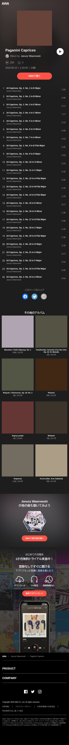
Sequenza (18, 479)
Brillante (51, 436)
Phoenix (51, 393)
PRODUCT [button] (9, 668)
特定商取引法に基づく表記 (12, 711)
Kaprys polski (17, 436)
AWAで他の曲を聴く (34, 538)
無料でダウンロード (34, 593)
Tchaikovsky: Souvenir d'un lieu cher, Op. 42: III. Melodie (51, 351)
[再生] (60, 51)
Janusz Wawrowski (31, 56)
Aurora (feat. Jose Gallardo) (51, 479)
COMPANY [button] (9, 678)
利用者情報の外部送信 (46, 707)
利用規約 (5, 707)
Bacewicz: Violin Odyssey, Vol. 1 (17, 350)
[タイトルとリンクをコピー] (44, 296)
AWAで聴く (34, 76)
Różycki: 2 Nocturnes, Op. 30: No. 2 (17, 393)
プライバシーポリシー (23, 707)
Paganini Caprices (37, 656)
